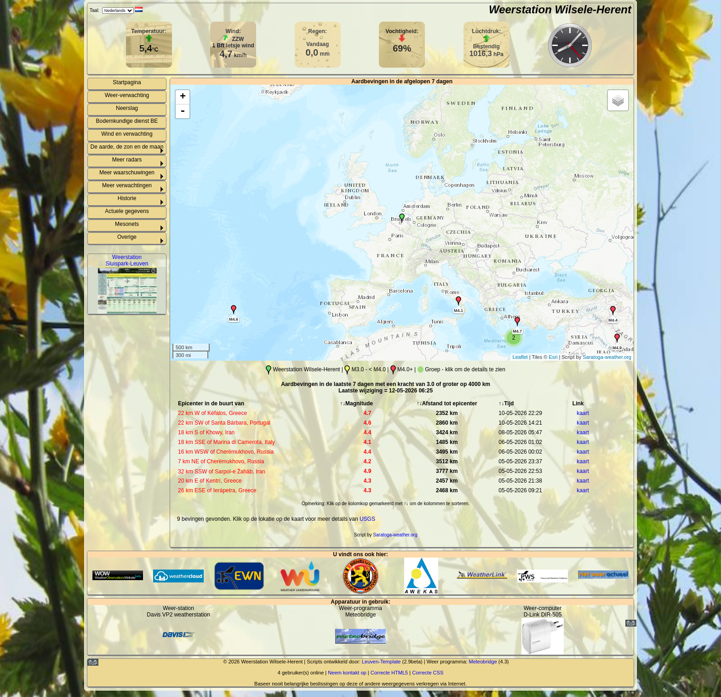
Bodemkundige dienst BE (127, 121)
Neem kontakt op (347, 672)
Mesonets (127, 224)
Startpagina (127, 82)
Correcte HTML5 (389, 672)
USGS (367, 519)
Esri (553, 357)
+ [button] (183, 97)
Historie (127, 198)
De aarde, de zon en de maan (127, 147)
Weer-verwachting (127, 95)
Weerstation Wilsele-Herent (560, 9)
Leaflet (520, 357)
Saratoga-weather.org (607, 357)
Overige (127, 237)
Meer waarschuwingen (126, 172)
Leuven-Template (381, 661)
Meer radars (127, 159)
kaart (583, 413)
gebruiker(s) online (303, 672)
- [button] (182, 111)
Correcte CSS (427, 672)
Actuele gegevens (127, 211)
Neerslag (127, 108)
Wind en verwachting (126, 134)
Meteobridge (483, 661)
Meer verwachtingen (127, 185)
